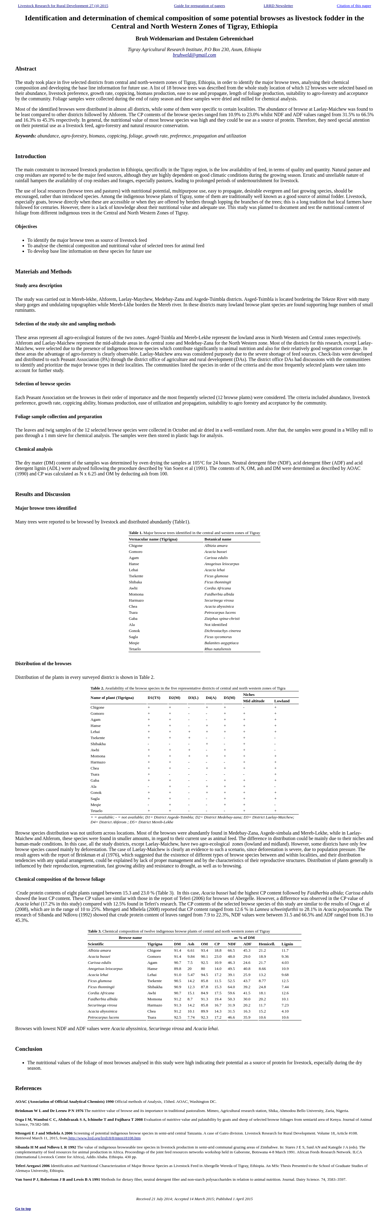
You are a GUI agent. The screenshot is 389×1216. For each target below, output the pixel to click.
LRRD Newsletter (278, 5)
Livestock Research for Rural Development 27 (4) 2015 (63, 5)
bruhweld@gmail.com (194, 54)
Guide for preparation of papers (199, 5)
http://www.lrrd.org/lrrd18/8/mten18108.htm (104, 1138)
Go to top (23, 1208)
